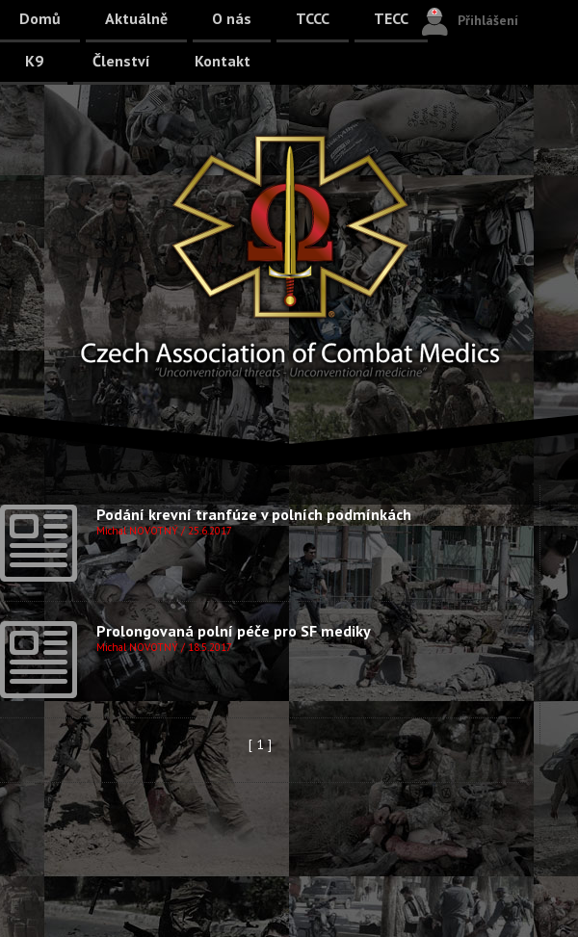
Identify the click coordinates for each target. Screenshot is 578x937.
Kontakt (222, 60)
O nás (231, 18)
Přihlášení (488, 20)
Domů (40, 18)
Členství (121, 60)
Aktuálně (136, 18)
